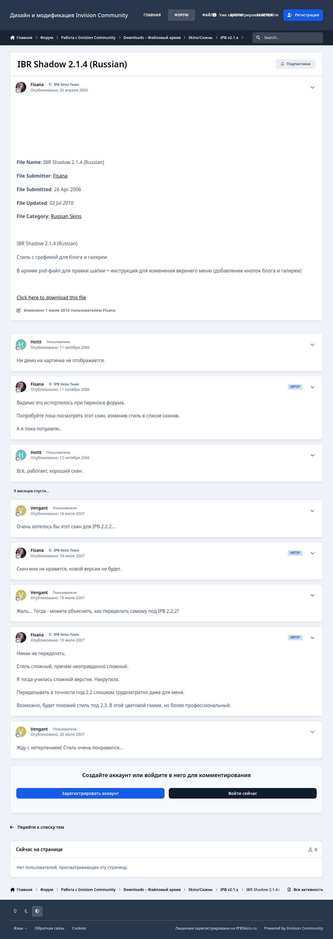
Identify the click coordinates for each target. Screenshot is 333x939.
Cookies (79, 928)
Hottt (35, 342)
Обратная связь (50, 928)
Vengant (39, 508)
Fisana (37, 84)
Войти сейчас (243, 793)
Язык (20, 928)
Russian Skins (66, 216)
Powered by (293, 928)
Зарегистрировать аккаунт (90, 793)
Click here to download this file (51, 297)
